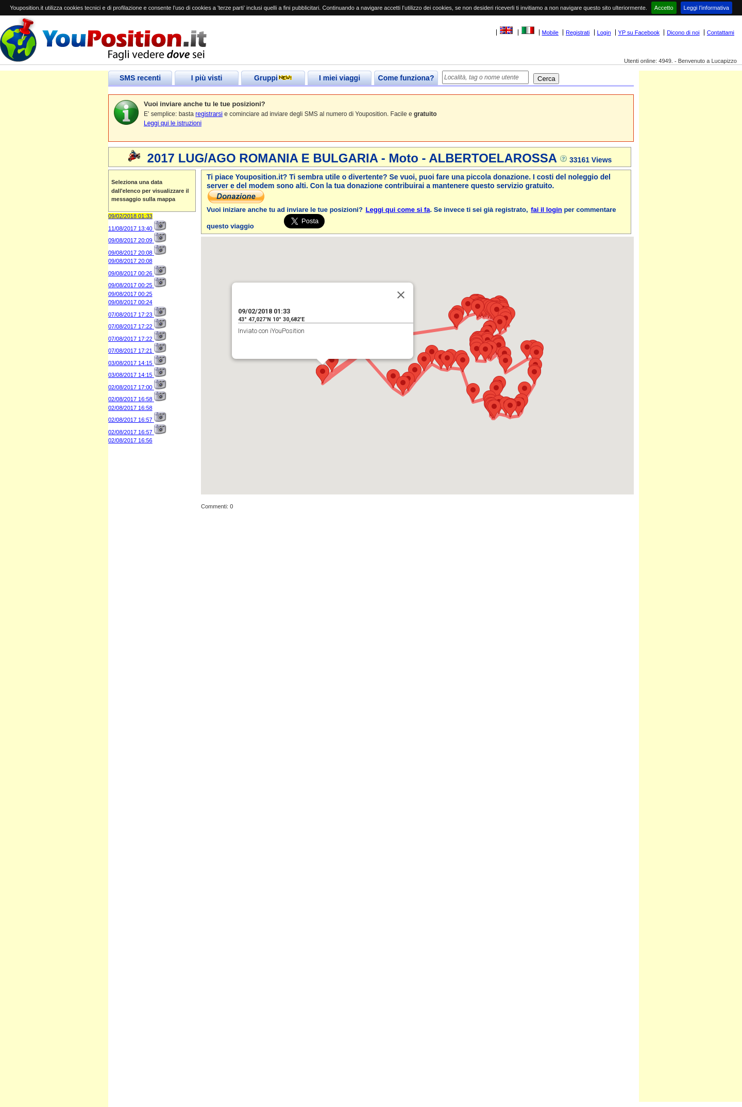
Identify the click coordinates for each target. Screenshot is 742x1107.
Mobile (550, 32)
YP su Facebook (639, 32)
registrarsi (209, 114)
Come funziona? (406, 78)
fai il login (546, 209)
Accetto (663, 8)
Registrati (577, 32)
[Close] (401, 295)
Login (604, 32)
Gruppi (273, 78)
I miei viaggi (339, 78)
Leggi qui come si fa (398, 209)
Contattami (720, 32)
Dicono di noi (683, 32)
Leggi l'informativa (706, 8)
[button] (393, 378)
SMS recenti (140, 78)
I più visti (207, 78)
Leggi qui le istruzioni (172, 123)
